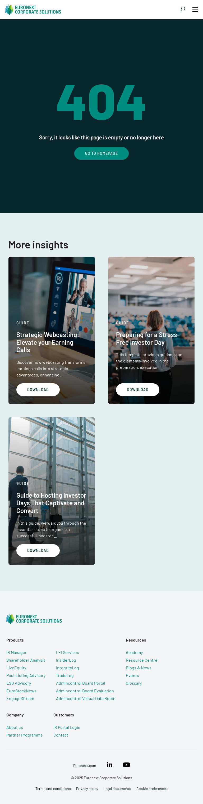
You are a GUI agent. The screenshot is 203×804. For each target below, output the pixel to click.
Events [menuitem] (132, 675)
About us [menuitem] (14, 727)
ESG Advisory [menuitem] (18, 682)
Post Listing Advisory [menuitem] (25, 675)
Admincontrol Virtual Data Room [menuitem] (85, 698)
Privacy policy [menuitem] (87, 788)
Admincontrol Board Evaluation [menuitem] (85, 690)
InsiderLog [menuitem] (66, 659)
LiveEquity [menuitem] (16, 667)
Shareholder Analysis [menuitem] (25, 659)
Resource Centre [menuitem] (142, 659)
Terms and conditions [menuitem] (53, 788)
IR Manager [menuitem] (16, 652)
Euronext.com (84, 765)
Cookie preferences (152, 788)
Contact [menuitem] (60, 734)
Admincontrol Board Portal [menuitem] (80, 682)
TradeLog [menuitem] (65, 675)
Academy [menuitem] (134, 652)
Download (38, 389)
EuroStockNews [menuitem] (21, 690)
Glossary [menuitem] (134, 682)
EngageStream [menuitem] (20, 698)
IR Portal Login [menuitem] (66, 727)
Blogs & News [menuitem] (138, 667)
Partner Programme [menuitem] (24, 734)
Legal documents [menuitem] (117, 788)
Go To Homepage (101, 153)
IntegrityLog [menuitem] (67, 667)
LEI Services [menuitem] (67, 652)
